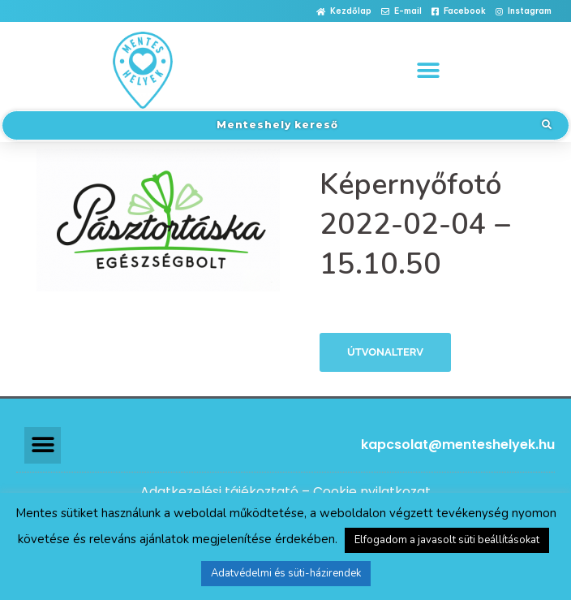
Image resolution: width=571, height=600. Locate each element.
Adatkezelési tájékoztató (219, 491)
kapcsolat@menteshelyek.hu (458, 444)
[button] (343, 11)
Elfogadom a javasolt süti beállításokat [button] (446, 540)
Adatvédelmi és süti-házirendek (286, 573)
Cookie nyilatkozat (372, 491)
